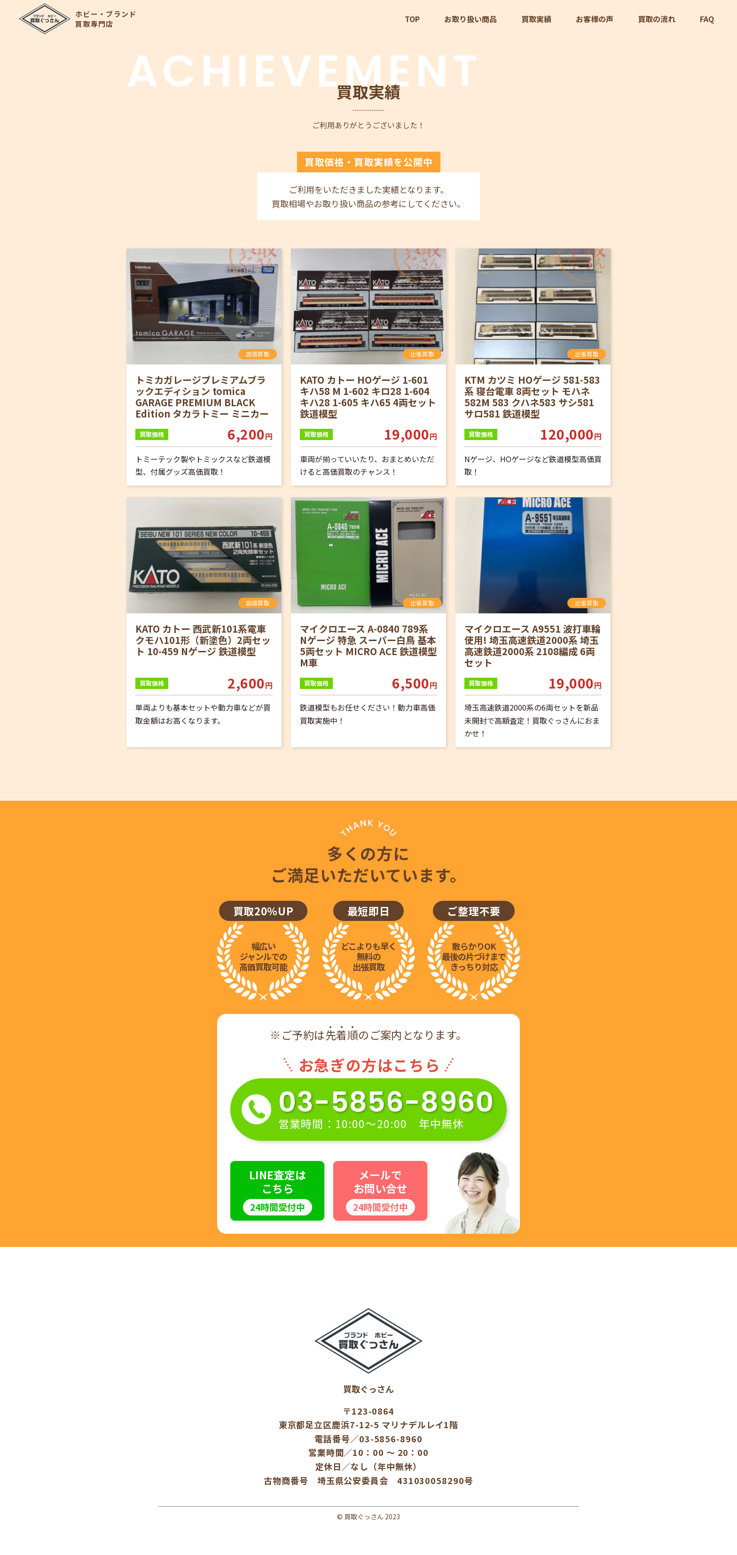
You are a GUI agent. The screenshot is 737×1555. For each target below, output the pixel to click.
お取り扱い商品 (470, 18)
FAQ (707, 18)
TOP (412, 18)
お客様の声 (594, 18)
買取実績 (536, 18)
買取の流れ (656, 18)
